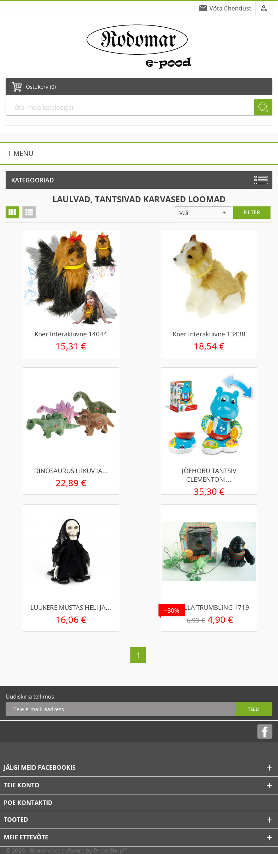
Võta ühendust (230, 8)
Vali (204, 212)
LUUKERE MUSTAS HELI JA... (70, 607)
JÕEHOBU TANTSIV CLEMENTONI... (209, 475)
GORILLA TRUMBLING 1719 (209, 607)
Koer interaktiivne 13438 (209, 334)
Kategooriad (32, 180)
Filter (252, 212)
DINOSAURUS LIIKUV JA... (71, 470)
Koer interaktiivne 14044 (70, 334)
